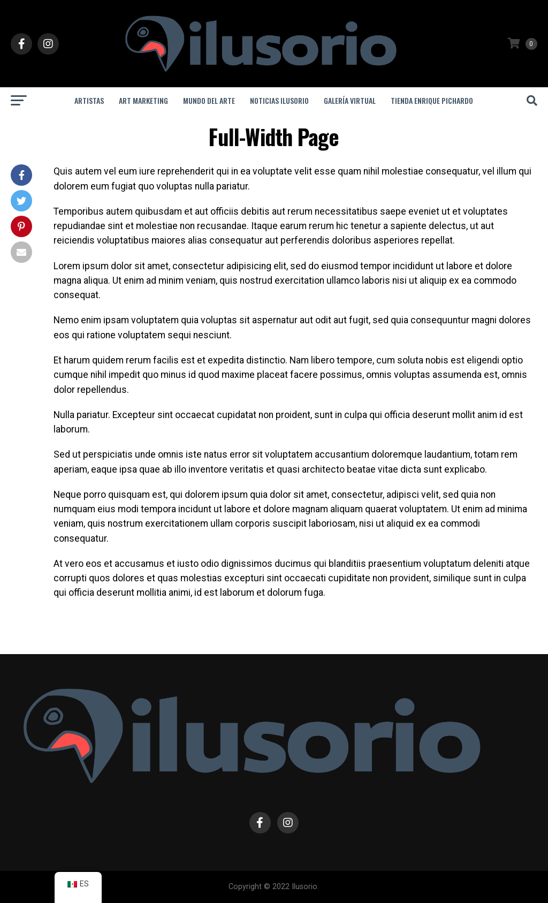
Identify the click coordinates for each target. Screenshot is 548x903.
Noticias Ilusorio (279, 100)
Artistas (89, 100)
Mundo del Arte (209, 100)
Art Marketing (143, 100)
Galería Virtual (350, 100)
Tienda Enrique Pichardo (432, 100)
